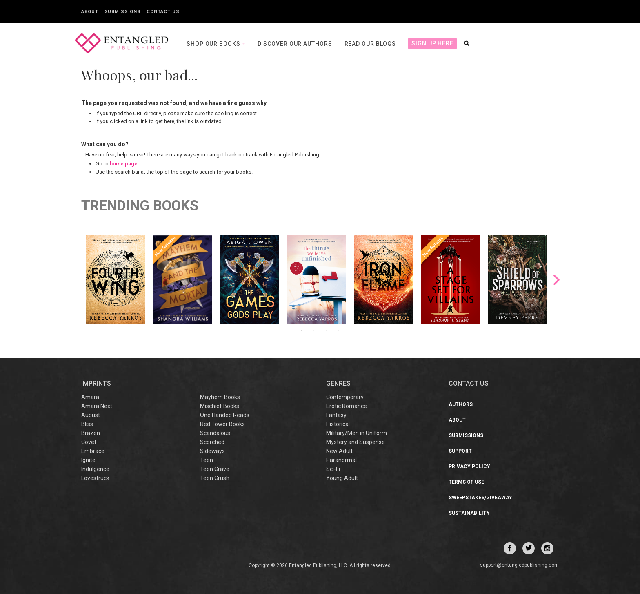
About (89, 11)
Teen (206, 460)
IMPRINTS (96, 383)
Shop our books (214, 43)
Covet (88, 442)
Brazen (90, 433)
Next (556, 280)
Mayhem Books (220, 397)
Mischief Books (219, 406)
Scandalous (215, 433)
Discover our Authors (295, 43)
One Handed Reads (224, 415)
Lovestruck (95, 478)
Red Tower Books (222, 424)
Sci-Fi (333, 469)
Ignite (88, 460)
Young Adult (342, 478)
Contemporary (345, 397)
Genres (338, 383)
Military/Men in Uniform (356, 433)
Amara (90, 397)
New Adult (339, 451)
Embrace (92, 451)
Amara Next (96, 406)
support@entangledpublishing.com (519, 565)
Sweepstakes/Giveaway (480, 497)
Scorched (212, 442)
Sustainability (469, 513)
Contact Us (163, 11)
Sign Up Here (432, 43)
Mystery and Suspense (355, 442)
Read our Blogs (370, 43)
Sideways (212, 451)
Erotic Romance (346, 406)
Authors (461, 404)
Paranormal (341, 460)
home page (124, 164)
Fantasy (336, 415)
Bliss (87, 424)
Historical (338, 424)
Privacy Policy (469, 466)
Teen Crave (214, 469)
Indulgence (95, 469)
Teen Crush (214, 478)
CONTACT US (469, 383)
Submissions (122, 11)
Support (460, 451)
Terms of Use (466, 482)
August (90, 415)
